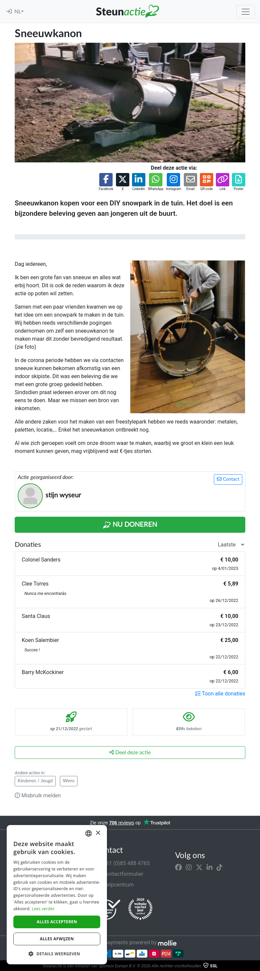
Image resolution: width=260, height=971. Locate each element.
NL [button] (17, 11)
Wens (69, 781)
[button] (106, 182)
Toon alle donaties (220, 693)
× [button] (97, 833)
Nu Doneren (130, 525)
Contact (228, 479)
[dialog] (57, 894)
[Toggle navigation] (245, 11)
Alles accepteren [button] (57, 922)
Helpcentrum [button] (114, 884)
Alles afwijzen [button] (57, 939)
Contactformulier (119, 874)
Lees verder (43, 909)
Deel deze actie (130, 752)
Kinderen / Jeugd (35, 781)
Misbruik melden (38, 795)
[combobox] (88, 833)
